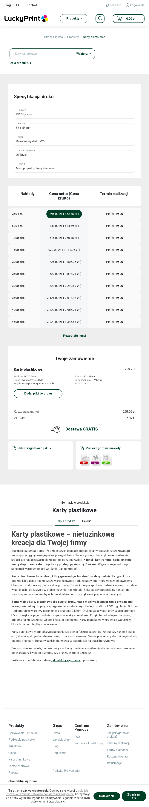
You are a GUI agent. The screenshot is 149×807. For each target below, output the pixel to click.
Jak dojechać (61, 739)
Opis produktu (21, 63)
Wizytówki (15, 746)
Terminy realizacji (118, 743)
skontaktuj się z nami (67, 660)
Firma (56, 733)
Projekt (21, 164)
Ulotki (12, 753)
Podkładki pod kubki (21, 739)
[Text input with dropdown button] (42, 54)
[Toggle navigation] (100, 18)
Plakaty (13, 772)
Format (21, 123)
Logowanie (135, 5)
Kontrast (113, 5)
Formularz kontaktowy (88, 743)
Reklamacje (114, 763)
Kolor (20, 137)
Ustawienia (107, 796)
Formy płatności (117, 750)
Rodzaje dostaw (117, 756)
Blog (7, 5)
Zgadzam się (134, 796)
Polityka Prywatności (66, 770)
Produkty (73, 37)
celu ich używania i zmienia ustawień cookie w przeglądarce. (47, 792)
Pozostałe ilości (74, 336)
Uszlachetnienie (26, 150)
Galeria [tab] (86, 521)
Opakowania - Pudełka (23, 733)
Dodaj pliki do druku (38, 393)
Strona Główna (53, 37)
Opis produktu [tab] (67, 521)
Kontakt (32, 5)
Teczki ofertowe (19, 766)
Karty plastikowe (94, 37)
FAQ (18, 5)
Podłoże (22, 110)
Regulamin (59, 753)
